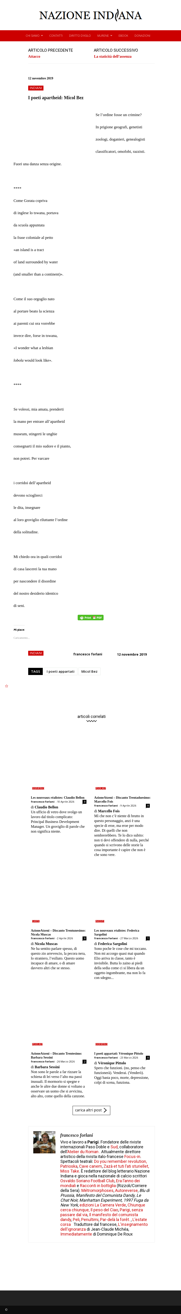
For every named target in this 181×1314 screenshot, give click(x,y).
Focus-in (132, 1156)
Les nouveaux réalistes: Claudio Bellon (58, 797)
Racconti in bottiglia (98, 1185)
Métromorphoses (97, 1190)
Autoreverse (126, 1190)
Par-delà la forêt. (115, 1219)
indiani (35, 88)
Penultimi (89, 1219)
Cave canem (90, 1166)
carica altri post (91, 1110)
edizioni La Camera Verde (103, 1205)
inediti (99, 921)
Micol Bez (89, 671)
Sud (114, 1146)
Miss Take (69, 1171)
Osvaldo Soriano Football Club (87, 1180)
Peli (76, 1219)
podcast (100, 788)
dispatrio (38, 788)
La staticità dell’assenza (113, 56)
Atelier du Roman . (83, 1151)
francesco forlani (87, 654)
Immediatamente (76, 1234)
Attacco (34, 56)
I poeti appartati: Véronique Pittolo (118, 1053)
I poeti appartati (60, 671)
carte (36, 921)
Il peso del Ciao (104, 1209)
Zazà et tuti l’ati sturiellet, (126, 1166)
